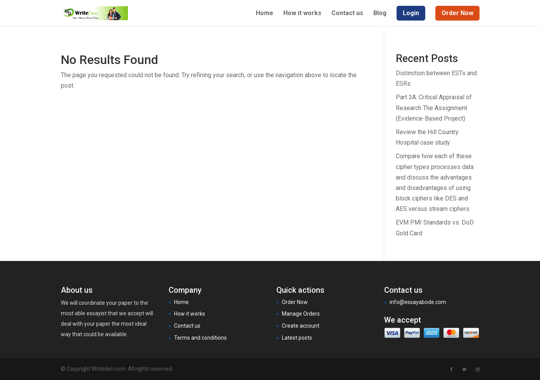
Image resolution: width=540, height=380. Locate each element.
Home (264, 13)
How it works (302, 13)
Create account (300, 326)
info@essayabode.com (418, 302)
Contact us (347, 13)
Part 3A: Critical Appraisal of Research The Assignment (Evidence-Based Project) (434, 107)
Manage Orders (301, 314)
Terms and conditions (200, 338)
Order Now (295, 302)
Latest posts (297, 338)
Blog (379, 13)
